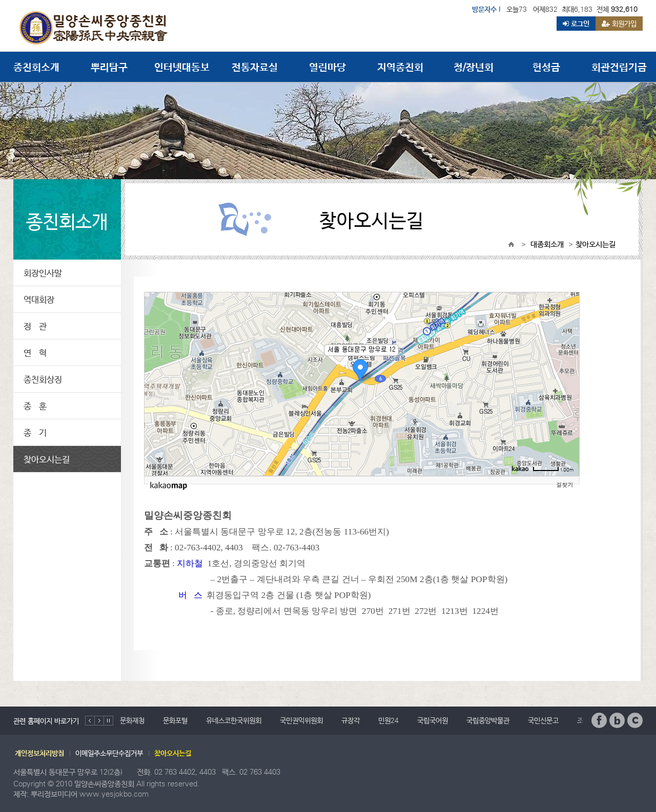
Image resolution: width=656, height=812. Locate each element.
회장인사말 (43, 272)
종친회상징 (43, 379)
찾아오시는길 (47, 459)
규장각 (350, 720)
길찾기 (565, 484)
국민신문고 (543, 720)
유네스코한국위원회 (233, 720)
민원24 (388, 720)
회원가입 (619, 23)
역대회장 (39, 299)
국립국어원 (432, 720)
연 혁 (35, 352)
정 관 (35, 326)
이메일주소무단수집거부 (109, 753)
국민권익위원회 (301, 720)
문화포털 (175, 720)
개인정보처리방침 (39, 753)
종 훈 (35, 406)
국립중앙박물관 (487, 720)
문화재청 (132, 720)
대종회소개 (547, 244)
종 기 (35, 432)
